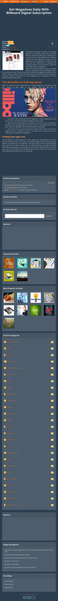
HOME (5, 1)
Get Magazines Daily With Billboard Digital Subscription (22, 202)
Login (46, 1)
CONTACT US (14, 1)
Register (53, 1)
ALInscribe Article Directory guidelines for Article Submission (21, 558)
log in (9, 190)
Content (35, 1)
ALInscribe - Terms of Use (11, 561)
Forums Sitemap (8, 584)
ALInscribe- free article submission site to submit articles (20, 567)
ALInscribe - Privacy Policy (11, 564)
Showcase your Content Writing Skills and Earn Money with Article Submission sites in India (29, 550)
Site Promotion (14, 49)
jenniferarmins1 (11, 47)
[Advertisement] (29, 29)
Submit (48, 216)
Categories (25, 1)
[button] (53, 335)
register (15, 190)
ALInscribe (30, 594)
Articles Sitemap (8, 581)
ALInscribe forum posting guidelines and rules (17, 555)
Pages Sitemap (8, 587)
